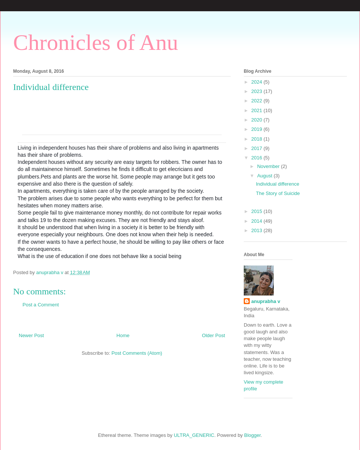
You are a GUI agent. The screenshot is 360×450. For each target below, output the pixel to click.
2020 (257, 120)
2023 (257, 91)
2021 (257, 110)
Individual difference (277, 184)
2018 (257, 139)
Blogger (252, 435)
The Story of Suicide (278, 193)
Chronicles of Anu (95, 42)
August (265, 175)
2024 (257, 82)
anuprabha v (265, 301)
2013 (257, 230)
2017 (257, 148)
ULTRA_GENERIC (194, 435)
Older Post (213, 335)
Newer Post (31, 335)
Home (123, 335)
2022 (257, 101)
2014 (257, 221)
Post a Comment (40, 305)
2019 (257, 129)
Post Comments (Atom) (136, 353)
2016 (257, 157)
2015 (257, 211)
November (269, 166)
